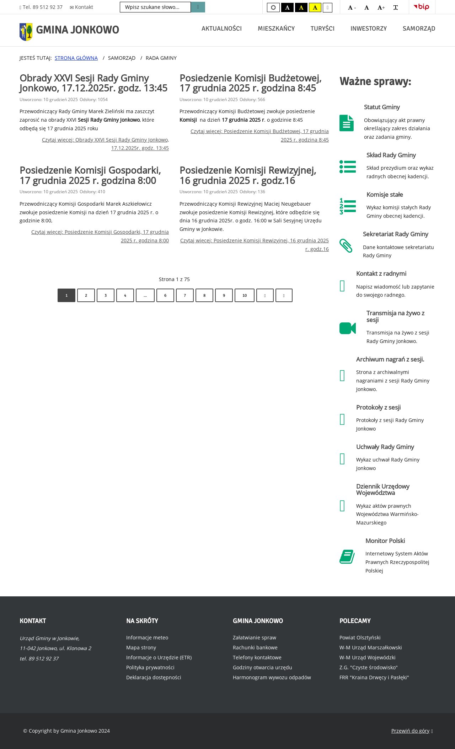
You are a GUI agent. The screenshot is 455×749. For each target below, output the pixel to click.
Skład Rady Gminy (391, 155)
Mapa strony (141, 647)
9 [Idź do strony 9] (224, 295)
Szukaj (197, 7)
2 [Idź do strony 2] (86, 295)
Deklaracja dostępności (153, 677)
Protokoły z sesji (378, 407)
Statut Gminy (382, 107)
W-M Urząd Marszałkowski (370, 647)
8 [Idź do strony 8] (204, 295)
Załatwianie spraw (254, 637)
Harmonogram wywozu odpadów (272, 677)
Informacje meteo (147, 637)
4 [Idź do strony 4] (125, 295)
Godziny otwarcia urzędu (262, 667)
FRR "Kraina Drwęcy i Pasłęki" (374, 677)
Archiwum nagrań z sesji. (390, 359)
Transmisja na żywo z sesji (395, 316)
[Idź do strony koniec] (284, 295)
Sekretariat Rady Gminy (395, 234)
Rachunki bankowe (255, 647)
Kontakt (81, 7)
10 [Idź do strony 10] (244, 295)
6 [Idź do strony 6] (165, 295)
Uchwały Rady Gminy (385, 447)
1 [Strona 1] (66, 295)
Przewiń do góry (412, 731)
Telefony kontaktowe (257, 657)
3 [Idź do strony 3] (106, 295)
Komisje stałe (384, 194)
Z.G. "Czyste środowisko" (368, 667)
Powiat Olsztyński (360, 637)
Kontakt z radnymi (381, 273)
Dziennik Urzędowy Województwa (383, 489)
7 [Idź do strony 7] (185, 295)
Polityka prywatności (150, 667)
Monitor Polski (385, 541)
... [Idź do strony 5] (145, 295)
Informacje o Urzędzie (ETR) (159, 657)
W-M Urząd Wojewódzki (367, 657)
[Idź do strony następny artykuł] (264, 295)
